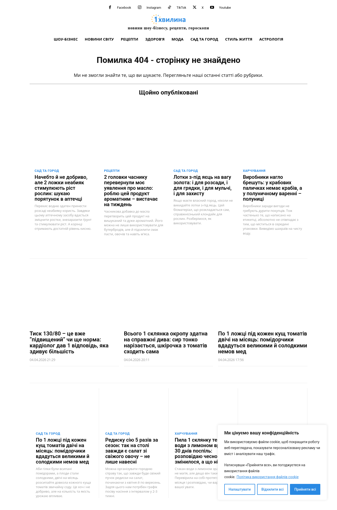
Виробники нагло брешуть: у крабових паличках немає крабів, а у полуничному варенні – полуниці (272, 188)
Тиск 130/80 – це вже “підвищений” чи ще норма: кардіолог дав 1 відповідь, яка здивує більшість (69, 342)
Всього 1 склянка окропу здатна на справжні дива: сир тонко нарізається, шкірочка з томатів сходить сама (166, 342)
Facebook (124, 7)
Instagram (154, 7)
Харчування (254, 170)
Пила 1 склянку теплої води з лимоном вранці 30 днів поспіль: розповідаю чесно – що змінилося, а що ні (202, 451)
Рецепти (112, 170)
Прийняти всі (305, 489)
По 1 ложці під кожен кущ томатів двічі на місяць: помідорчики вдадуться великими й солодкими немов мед (262, 342)
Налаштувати (240, 489)
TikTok (181, 7)
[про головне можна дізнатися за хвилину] (168, 22)
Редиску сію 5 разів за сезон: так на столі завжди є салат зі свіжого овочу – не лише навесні (131, 451)
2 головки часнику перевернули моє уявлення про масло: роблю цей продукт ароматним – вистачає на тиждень (131, 190)
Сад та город (47, 170)
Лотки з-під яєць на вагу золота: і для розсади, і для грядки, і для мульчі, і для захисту (202, 185)
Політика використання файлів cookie (267, 477)
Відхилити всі (272, 489)
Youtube (225, 7)
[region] (272, 462)
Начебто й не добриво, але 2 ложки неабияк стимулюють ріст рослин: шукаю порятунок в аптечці (61, 188)
